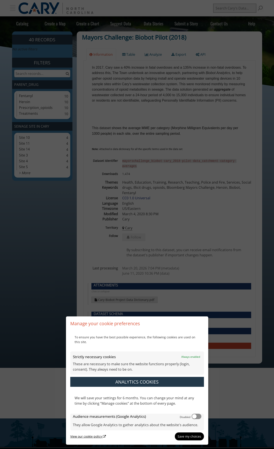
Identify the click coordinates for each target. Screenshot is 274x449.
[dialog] (137, 380)
